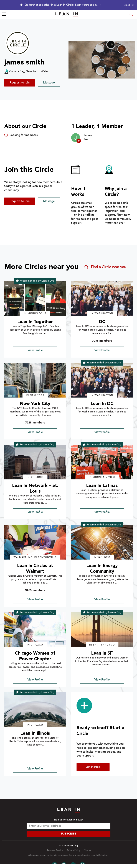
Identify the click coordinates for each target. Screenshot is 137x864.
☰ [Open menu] (4, 14)
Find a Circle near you (105, 267)
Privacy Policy (73, 850)
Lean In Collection (99, 855)
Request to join (20, 82)
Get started (93, 767)
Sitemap (88, 850)
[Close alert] (129, 5)
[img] (35, 298)
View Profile (35, 350)
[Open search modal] (131, 14)
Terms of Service (55, 850)
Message (49, 82)
